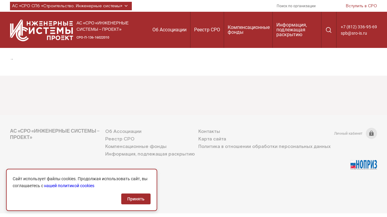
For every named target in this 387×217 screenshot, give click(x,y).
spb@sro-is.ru (354, 33)
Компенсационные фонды (249, 29)
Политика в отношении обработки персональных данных (264, 146)
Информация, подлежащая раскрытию (291, 29)
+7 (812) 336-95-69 (359, 26)
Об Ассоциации (169, 30)
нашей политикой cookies (69, 185)
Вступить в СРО (361, 6)
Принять (136, 199)
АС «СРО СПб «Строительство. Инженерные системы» (71, 6)
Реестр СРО (207, 30)
